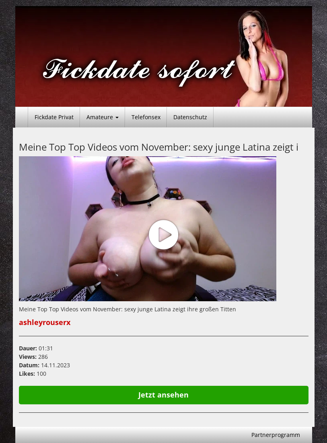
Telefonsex (146, 117)
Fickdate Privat (54, 117)
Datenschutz (190, 117)
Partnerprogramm (275, 435)
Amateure (102, 117)
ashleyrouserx (44, 322)
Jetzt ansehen (163, 395)
